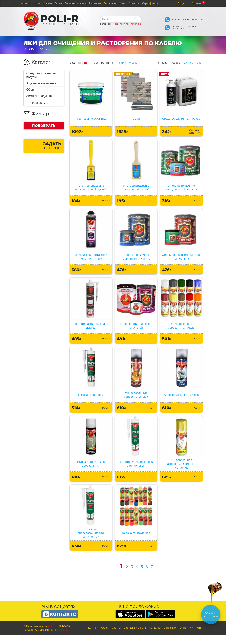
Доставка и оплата (76, 3)
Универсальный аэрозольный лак (136, 395)
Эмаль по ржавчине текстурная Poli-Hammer (181, 188)
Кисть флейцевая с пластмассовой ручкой (91, 188)
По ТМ (120, 63)
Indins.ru (63, 630)
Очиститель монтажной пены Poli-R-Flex (91, 257)
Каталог (25, 3)
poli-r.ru (52, 626)
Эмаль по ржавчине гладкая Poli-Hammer (181, 257)
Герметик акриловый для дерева (91, 326)
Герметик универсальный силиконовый (136, 464)
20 (185, 63)
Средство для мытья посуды (41, 75)
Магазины (95, 3)
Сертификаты (150, 3)
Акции (36, 3)
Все (199, 63)
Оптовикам (109, 3)
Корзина (196, 3)
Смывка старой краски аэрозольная (90, 464)
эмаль (115, 24)
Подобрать (43, 125)
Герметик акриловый (91, 395)
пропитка (124, 24)
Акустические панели (41, 83)
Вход (181, 3)
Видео (58, 3)
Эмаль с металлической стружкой (136, 326)
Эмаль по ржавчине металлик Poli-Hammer (136, 257)
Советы (47, 3)
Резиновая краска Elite (90, 119)
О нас (122, 3)
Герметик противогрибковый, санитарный (90, 533)
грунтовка (136, 24)
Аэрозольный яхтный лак (181, 395)
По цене (132, 63)
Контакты (134, 3)
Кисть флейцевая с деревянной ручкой (136, 188)
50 (191, 63)
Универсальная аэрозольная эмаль (181, 326)
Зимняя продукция (39, 96)
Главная (29, 49)
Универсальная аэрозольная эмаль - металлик (181, 464)
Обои (30, 89)
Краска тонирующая (136, 533)
